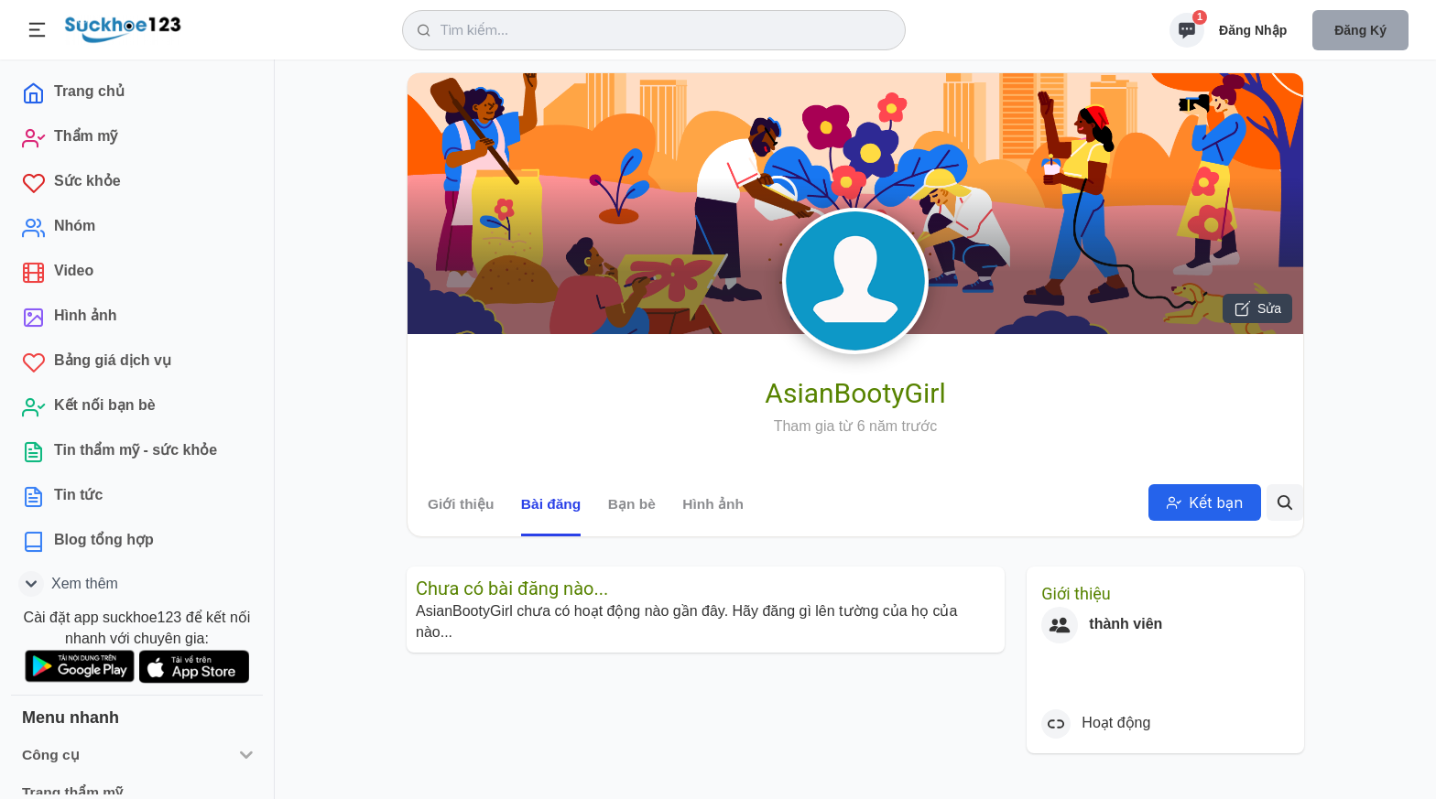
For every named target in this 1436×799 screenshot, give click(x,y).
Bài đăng (551, 504)
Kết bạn (1205, 502)
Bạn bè (632, 504)
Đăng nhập (1253, 30)
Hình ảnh (713, 504)
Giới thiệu (461, 504)
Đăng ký (1360, 30)
